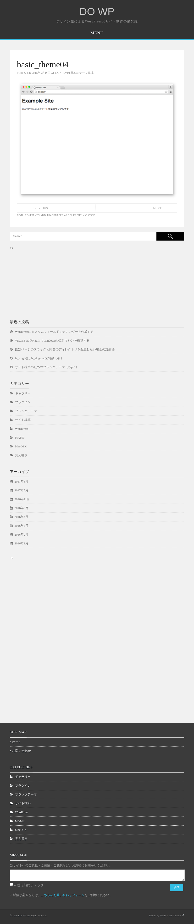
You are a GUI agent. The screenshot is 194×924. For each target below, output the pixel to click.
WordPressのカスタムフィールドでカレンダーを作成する (54, 331)
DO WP (96, 11)
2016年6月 (21, 508)
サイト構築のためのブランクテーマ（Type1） (47, 367)
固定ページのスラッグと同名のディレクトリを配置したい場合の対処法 (65, 349)
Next (157, 208)
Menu (97, 33)
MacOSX (21, 446)
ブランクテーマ (26, 411)
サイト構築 (23, 420)
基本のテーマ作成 (82, 73)
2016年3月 (21, 525)
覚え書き (21, 455)
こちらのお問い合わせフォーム (62, 895)
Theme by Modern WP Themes (166, 915)
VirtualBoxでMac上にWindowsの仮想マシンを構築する (52, 340)
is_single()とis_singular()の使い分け (38, 358)
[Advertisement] (46, 281)
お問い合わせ (21, 750)
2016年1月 (21, 543)
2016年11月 (22, 499)
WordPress (21, 428)
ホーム (17, 742)
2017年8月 (21, 481)
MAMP (20, 437)
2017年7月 (21, 490)
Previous (40, 208)
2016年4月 (21, 517)
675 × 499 (61, 73)
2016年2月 (21, 534)
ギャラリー (23, 393)
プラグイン (23, 402)
